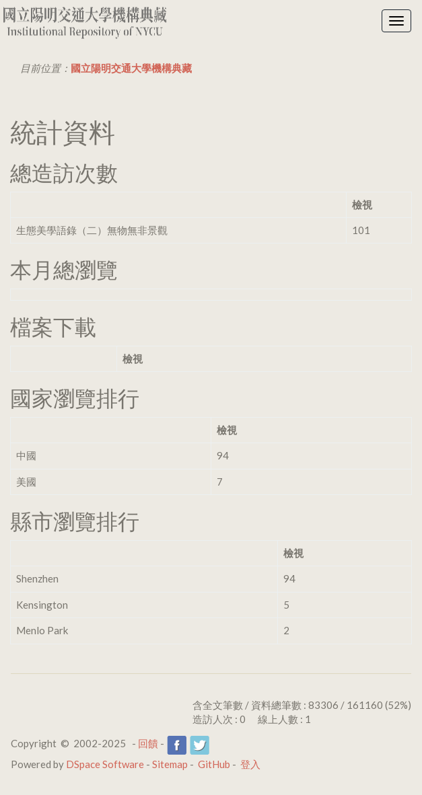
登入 (250, 764)
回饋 (148, 743)
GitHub (214, 764)
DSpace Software (105, 764)
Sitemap (170, 764)
